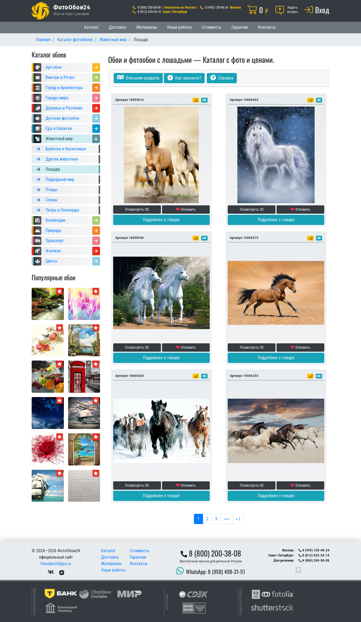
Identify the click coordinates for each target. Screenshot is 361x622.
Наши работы (179, 27)
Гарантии (239, 27)
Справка (221, 78)
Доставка (117, 27)
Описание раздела (138, 78)
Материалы (147, 27)
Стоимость (211, 27)
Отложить (186, 209)
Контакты (267, 27)
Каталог (91, 27)
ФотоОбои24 (71, 6)
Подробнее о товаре (161, 219)
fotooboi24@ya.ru (55, 563)
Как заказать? (184, 78)
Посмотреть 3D (137, 209)
